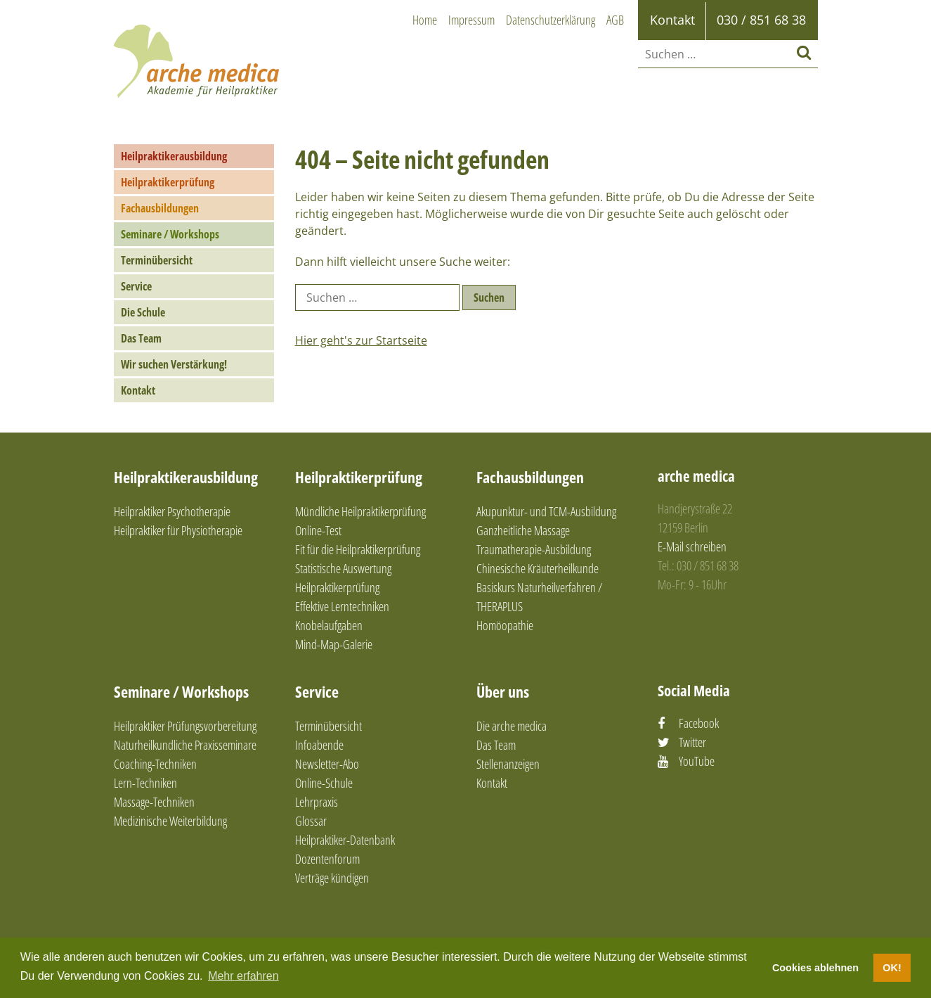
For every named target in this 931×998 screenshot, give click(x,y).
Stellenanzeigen (508, 763)
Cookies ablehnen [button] (815, 967)
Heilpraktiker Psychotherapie (172, 511)
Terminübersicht (157, 260)
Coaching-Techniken (155, 763)
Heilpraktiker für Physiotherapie (178, 530)
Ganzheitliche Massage (523, 530)
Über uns (502, 691)
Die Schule (143, 312)
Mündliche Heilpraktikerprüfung (360, 511)
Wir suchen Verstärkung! (174, 364)
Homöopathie (504, 625)
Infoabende (319, 744)
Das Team (141, 338)
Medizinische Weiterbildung (170, 820)
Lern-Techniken (145, 782)
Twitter (692, 742)
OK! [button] (892, 967)
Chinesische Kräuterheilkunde (537, 568)
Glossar (311, 820)
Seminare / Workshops (170, 234)
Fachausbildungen (160, 208)
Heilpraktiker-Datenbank (345, 839)
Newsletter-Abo (327, 763)
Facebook (699, 723)
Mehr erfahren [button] (243, 976)
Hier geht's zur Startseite (361, 340)
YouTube (697, 761)
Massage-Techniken (154, 801)
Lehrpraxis (316, 801)
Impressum (471, 19)
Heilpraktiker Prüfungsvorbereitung (185, 725)
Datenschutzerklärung (550, 19)
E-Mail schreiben (692, 546)
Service (136, 286)
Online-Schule (324, 782)
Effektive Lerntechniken (342, 606)
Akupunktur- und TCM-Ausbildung (546, 511)
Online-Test (318, 530)
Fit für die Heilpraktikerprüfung (357, 549)
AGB (615, 19)
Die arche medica (511, 725)
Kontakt (138, 390)
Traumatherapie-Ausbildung (533, 549)
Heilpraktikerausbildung (174, 156)
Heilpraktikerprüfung (167, 182)
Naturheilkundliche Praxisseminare (185, 744)
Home (424, 19)
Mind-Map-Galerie (333, 644)
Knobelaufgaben (329, 625)
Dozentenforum (327, 858)
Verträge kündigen (332, 877)
